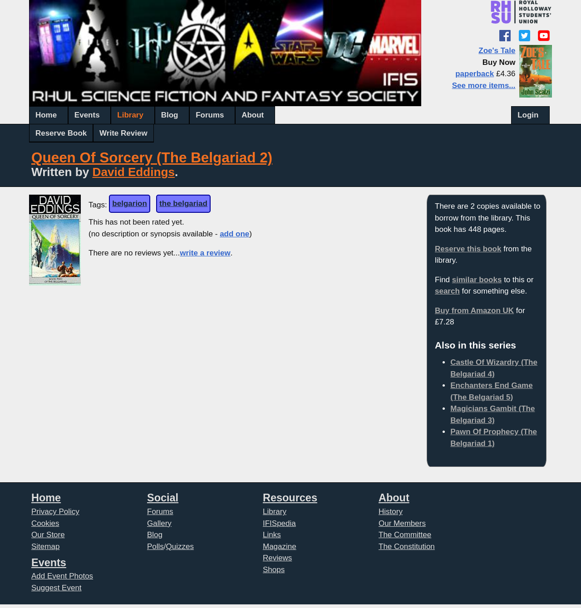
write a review (205, 253)
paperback (474, 73)
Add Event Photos (62, 576)
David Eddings (134, 172)
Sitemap (45, 546)
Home (46, 115)
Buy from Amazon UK (474, 310)
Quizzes (180, 546)
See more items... (484, 85)
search (447, 291)
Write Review (123, 133)
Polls (155, 546)
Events (87, 115)
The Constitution (407, 546)
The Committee (405, 534)
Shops (274, 569)
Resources (290, 498)
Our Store (48, 534)
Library (130, 115)
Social (162, 498)
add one (234, 234)
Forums (210, 115)
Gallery (159, 523)
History (391, 511)
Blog (169, 115)
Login (527, 115)
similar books (477, 279)
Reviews (277, 558)
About (252, 115)
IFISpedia (279, 523)
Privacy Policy (55, 511)
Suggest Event (56, 587)
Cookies (45, 523)
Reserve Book (61, 133)
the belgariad (183, 203)
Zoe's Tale (496, 50)
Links (272, 534)
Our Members (402, 523)
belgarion (129, 203)
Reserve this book (468, 249)
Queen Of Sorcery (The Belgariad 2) (151, 158)
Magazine (279, 546)
